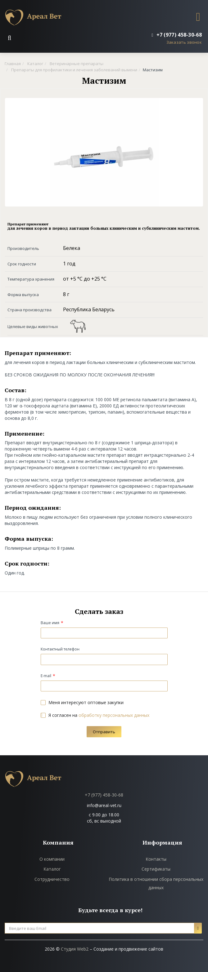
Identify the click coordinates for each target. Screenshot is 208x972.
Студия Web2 (74, 949)
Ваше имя (50, 622)
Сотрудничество (52, 879)
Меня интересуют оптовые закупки (82, 702)
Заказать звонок (184, 42)
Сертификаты (156, 869)
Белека (71, 248)
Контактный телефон (60, 649)
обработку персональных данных (114, 715)
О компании (52, 859)
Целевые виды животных (32, 326)
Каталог (52, 869)
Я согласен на (95, 715)
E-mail (46, 675)
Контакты (156, 859)
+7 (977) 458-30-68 (104, 795)
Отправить (104, 732)
